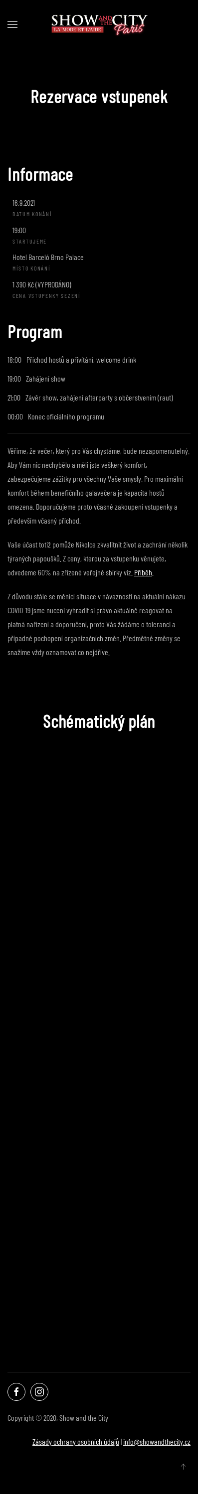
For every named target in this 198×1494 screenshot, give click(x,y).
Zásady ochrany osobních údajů (75, 1441)
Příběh (143, 572)
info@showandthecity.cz (157, 1441)
